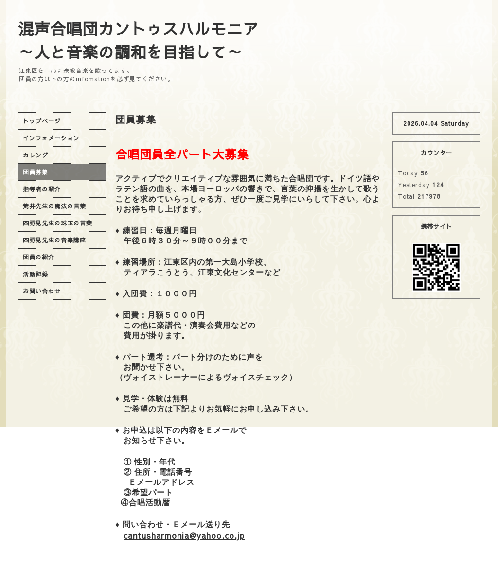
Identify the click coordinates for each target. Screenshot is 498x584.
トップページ (42, 121)
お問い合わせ (42, 291)
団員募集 (35, 172)
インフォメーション (51, 138)
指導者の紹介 (42, 189)
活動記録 (35, 274)
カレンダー (38, 155)
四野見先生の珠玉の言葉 (57, 223)
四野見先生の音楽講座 (54, 240)
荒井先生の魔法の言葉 (54, 206)
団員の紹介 (38, 257)
